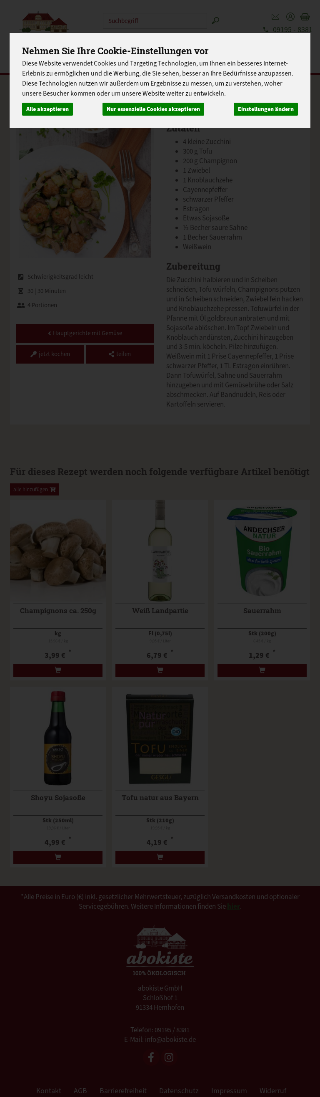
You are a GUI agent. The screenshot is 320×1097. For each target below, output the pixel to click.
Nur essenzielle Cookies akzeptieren (153, 109)
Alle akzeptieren (47, 109)
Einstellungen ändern (266, 109)
